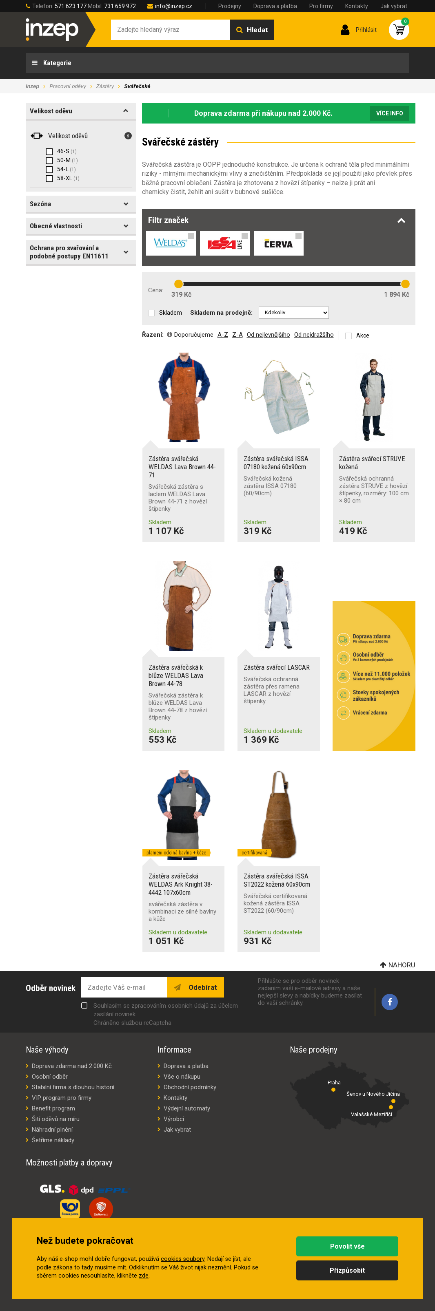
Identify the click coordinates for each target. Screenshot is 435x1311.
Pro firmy (321, 6)
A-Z (223, 334)
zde (144, 1275)
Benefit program (53, 1108)
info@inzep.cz (173, 6)
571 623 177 (71, 6)
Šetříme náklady (53, 1140)
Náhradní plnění (52, 1129)
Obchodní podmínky (190, 1087)
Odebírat (202, 987)
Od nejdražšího (314, 334)
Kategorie (56, 63)
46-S (67, 151)
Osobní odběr (50, 1076)
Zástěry (105, 86)
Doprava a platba (275, 6)
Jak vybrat (393, 6)
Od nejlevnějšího (268, 334)
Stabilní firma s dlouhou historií (73, 1087)
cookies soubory (182, 1259)
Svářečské (137, 86)
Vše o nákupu (182, 1076)
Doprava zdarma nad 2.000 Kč (72, 1066)
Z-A (237, 334)
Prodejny (229, 6)
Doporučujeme (193, 334)
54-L (66, 169)
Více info (389, 113)
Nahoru (401, 965)
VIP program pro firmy (61, 1097)
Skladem (170, 312)
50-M (67, 160)
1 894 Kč (396, 294)
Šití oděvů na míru (56, 1119)
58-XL (68, 178)
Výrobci (174, 1119)
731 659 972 (120, 6)
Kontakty (356, 6)
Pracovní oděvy (67, 86)
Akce (362, 335)
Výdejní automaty (187, 1108)
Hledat (257, 30)
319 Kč (181, 294)
